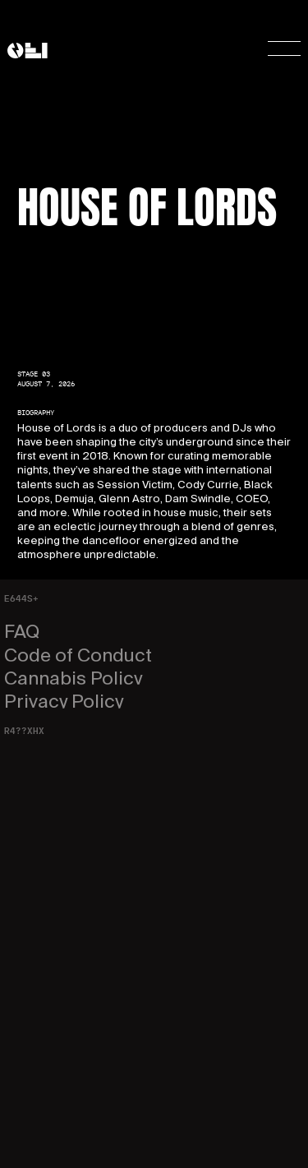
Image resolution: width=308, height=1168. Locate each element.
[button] (274, 50)
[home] (27, 50)
